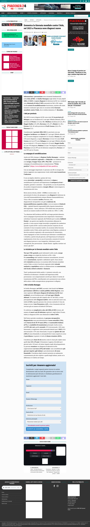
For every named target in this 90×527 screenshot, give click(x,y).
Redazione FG (38, 32)
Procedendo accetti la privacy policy (39, 425)
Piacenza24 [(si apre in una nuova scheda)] (6, 45)
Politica (59, 13)
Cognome (28, 386)
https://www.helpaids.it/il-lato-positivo (44, 166)
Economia (51, 13)
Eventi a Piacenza (32, 13)
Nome (27, 379)
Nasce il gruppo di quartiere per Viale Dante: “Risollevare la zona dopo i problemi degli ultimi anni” (77, 72)
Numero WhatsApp (31, 399)
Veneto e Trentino (46, 456)
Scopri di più (71, 505)
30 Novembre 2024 (29, 32)
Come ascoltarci (5, 496)
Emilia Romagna (35, 456)
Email (27, 392)
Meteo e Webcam (70, 13)
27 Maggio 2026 (72, 76)
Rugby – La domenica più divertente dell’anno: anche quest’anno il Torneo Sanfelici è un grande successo (12, 121)
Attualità (43, 13)
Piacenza (35, 453)
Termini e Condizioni (18, 525)
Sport (21, 13)
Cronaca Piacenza (12, 13)
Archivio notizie (5, 494)
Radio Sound (4, 1)
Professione (29, 405)
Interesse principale (31, 419)
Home (2, 13)
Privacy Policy (11, 525)
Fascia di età (29, 412)
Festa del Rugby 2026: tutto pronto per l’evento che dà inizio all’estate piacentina (12, 107)
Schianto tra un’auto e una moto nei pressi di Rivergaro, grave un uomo (78, 122)
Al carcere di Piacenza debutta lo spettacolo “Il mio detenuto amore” (78, 131)
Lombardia (46, 453)
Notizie (32, 20)
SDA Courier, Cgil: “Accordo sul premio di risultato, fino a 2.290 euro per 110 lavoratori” (77, 103)
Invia (17, 35)
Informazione (4, 499)
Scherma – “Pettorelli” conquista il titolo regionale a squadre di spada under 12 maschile (11, 117)
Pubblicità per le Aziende (7, 501)
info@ (73, 503)
